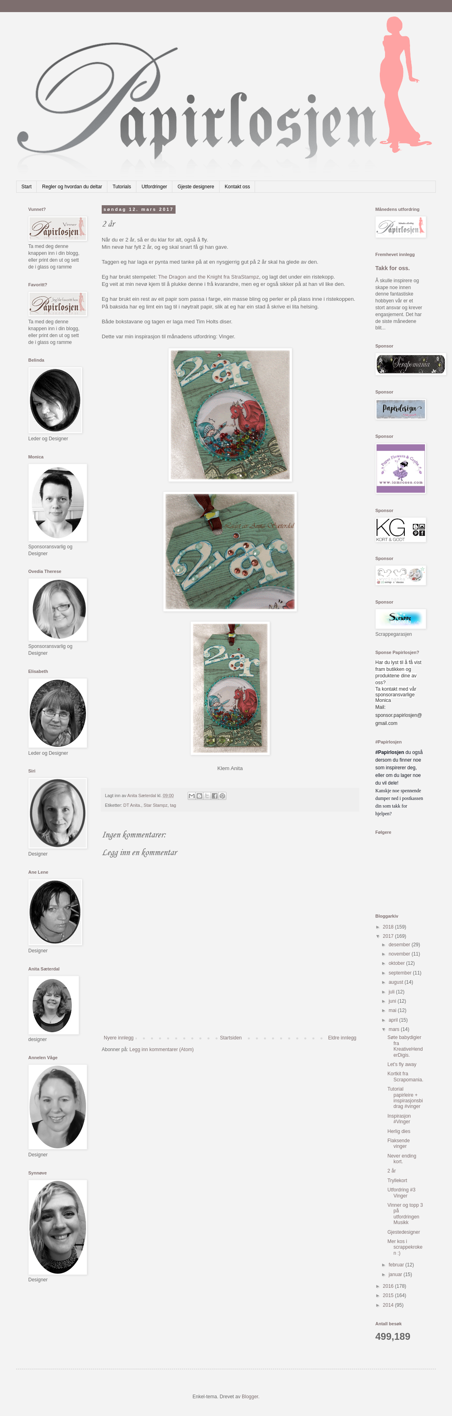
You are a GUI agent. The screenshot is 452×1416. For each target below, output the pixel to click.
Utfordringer (154, 186)
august (396, 982)
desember (400, 944)
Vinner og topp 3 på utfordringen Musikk (405, 1213)
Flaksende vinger (398, 1143)
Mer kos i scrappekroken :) (405, 1247)
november (400, 954)
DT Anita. (132, 805)
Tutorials (122, 186)
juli (392, 992)
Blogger (250, 1396)
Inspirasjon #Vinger (399, 1118)
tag (173, 805)
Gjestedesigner (403, 1232)
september (401, 973)
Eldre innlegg (342, 1038)
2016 (389, 1286)
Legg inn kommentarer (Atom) (162, 1049)
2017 (389, 936)
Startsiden (231, 1038)
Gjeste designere (196, 186)
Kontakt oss (237, 186)
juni (393, 1001)
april (394, 1020)
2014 (389, 1305)
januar (396, 1274)
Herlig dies (398, 1131)
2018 (389, 927)
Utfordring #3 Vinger (401, 1192)
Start (26, 186)
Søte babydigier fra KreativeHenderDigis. (405, 1046)
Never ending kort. (401, 1158)
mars (395, 1029)
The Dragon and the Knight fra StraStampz (208, 277)
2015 (389, 1295)
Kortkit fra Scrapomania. (405, 1076)
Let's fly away (401, 1064)
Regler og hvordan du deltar (72, 186)
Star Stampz (155, 805)
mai (393, 1010)
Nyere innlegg (119, 1038)
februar (397, 1265)
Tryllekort (397, 1180)
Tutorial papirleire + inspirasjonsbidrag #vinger (405, 1097)
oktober (397, 963)
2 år (391, 1171)
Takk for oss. (392, 268)
